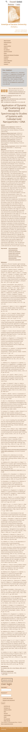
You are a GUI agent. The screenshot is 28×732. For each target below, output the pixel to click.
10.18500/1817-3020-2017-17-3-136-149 (14, 102)
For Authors (7, 49)
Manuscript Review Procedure (11, 55)
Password (4, 693)
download (9, 95)
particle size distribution (14, 251)
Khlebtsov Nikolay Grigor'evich (8, 133)
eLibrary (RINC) (7, 709)
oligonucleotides (12, 258)
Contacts (6, 64)
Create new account (8, 698)
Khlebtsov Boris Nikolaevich (8, 126)
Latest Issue (7, 62)
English (19, 1)
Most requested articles (7, 724)
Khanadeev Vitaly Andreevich (8, 139)
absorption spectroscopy (14, 256)
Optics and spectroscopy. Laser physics (16, 99)
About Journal (7, 40)
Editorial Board (7, 42)
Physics (14, 27)
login (18, 4)
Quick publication (8, 60)
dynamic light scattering (14, 253)
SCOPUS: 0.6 (7, 706)
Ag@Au (23, 430)
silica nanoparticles (13, 248)
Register (11, 4)
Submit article (7, 680)
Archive (5, 44)
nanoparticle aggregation (14, 259)
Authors (6, 47)
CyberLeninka (7, 715)
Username (4, 687)
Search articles (7, 46)
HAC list (6, 713)
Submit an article (8, 51)
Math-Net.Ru (7, 720)
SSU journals (7, 719)
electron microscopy (13, 255)
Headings (6, 57)
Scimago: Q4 (7, 708)
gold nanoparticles (13, 250)
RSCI (5, 711)
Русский (13, 1)
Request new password (9, 700)
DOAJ (5, 717)
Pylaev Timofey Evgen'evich (8, 146)
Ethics (5, 53)
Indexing (6, 58)
